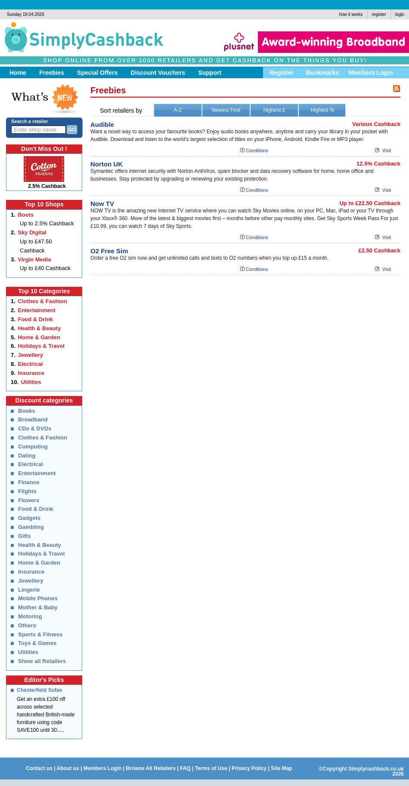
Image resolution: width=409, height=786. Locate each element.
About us (68, 768)
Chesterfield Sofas (39, 690)
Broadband (33, 419)
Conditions (257, 150)
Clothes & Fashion (42, 301)
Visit (386, 150)
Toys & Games (37, 643)
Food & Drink (35, 319)
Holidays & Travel (41, 346)
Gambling (31, 527)
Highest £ (274, 110)
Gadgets (29, 518)
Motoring (30, 616)
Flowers (28, 500)
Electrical (30, 364)
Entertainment (36, 310)
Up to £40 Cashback (45, 268)
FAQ (185, 768)
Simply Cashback (80, 41)
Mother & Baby (38, 607)
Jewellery (30, 355)
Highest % (323, 110)
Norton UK (106, 164)
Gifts (24, 536)
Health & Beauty (39, 328)
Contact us (39, 768)
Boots (26, 215)
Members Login (103, 768)
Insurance (31, 373)
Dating (26, 455)
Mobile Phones (38, 598)
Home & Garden (39, 337)
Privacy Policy (249, 768)
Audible (102, 124)
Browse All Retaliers (151, 768)
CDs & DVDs (34, 428)
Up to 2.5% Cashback (47, 223)
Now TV (102, 203)
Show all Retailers (42, 661)
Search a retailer (29, 121)
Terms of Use (211, 768)
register (379, 14)
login (399, 14)
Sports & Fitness (40, 634)
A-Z (178, 110)
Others (27, 625)
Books (26, 411)
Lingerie (29, 589)
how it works (351, 14)
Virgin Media (34, 259)
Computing (33, 446)
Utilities (31, 382)
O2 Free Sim (109, 251)
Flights (27, 491)
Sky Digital (32, 232)
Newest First (226, 110)
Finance (28, 482)
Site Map (281, 768)
